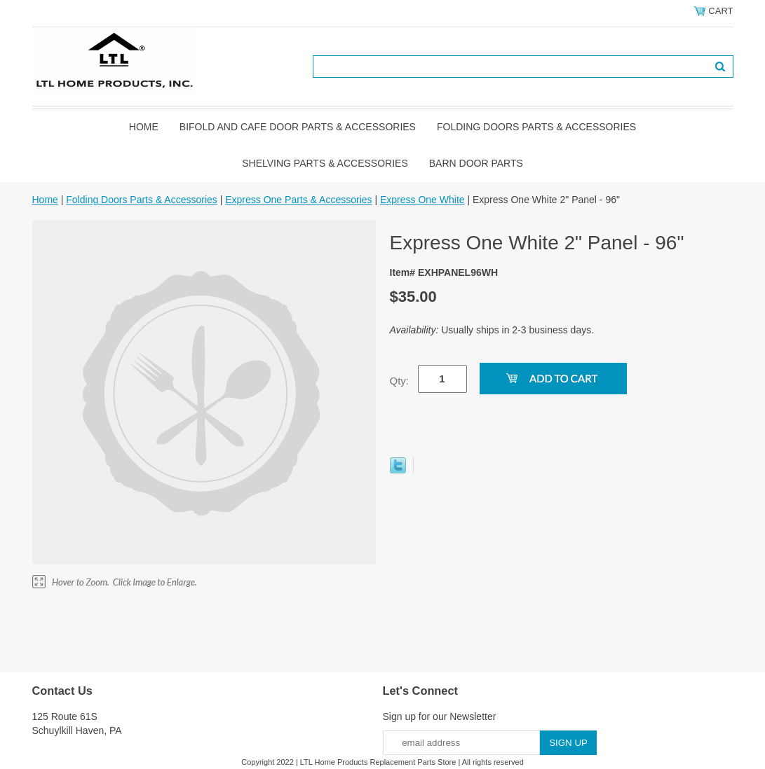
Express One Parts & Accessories (298, 199)
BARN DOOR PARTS (476, 163)
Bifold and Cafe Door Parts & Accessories (298, 126)
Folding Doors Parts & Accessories (536, 126)
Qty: (399, 381)
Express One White (422, 199)
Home (143, 126)
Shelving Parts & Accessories (325, 163)
